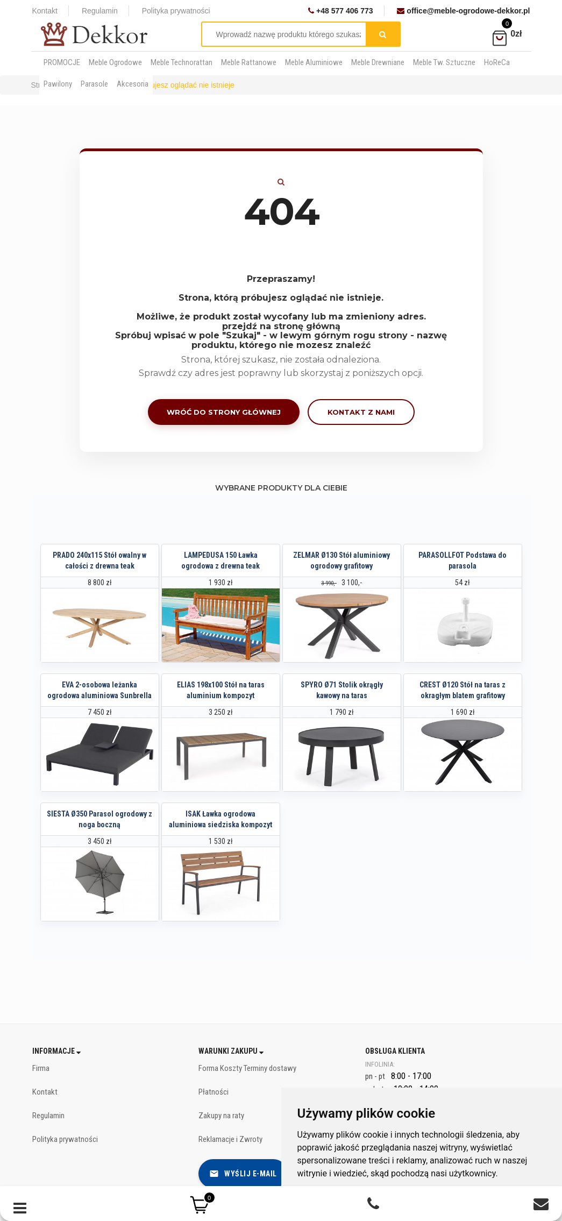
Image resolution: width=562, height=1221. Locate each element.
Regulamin (100, 10)
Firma (40, 1068)
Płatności (213, 1092)
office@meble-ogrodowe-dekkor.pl (463, 10)
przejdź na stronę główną (281, 326)
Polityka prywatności (176, 10)
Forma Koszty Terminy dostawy (247, 1068)
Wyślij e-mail (243, 1174)
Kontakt (45, 10)
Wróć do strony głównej (224, 412)
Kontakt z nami (361, 412)
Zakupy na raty (221, 1115)
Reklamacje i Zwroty (230, 1139)
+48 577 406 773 (340, 10)
